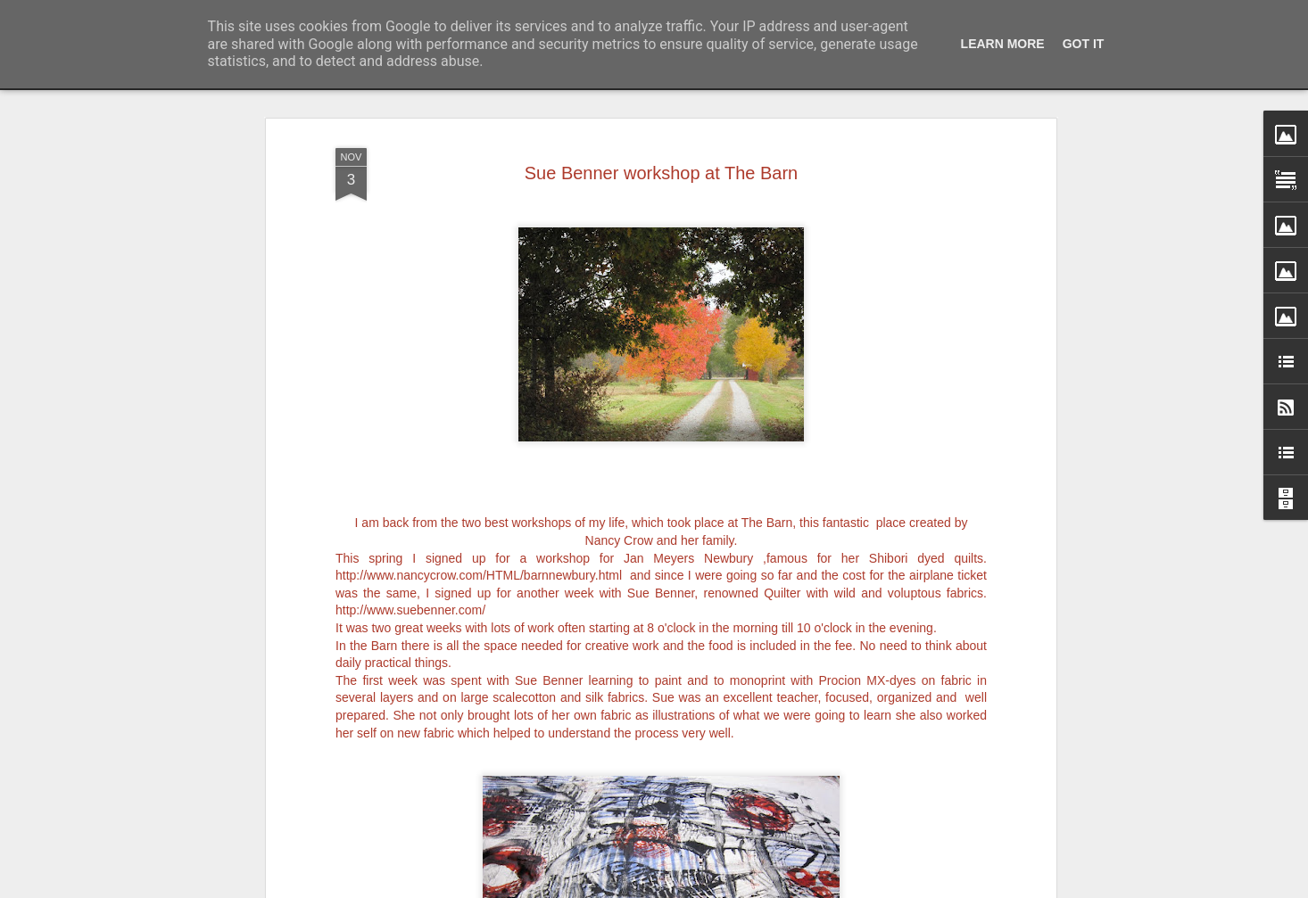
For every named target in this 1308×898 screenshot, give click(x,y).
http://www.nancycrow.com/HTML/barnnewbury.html (478, 502)
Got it (1084, 44)
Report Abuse (762, 888)
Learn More (1003, 44)
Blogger (709, 888)
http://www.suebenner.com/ (410, 537)
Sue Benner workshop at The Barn (661, 99)
